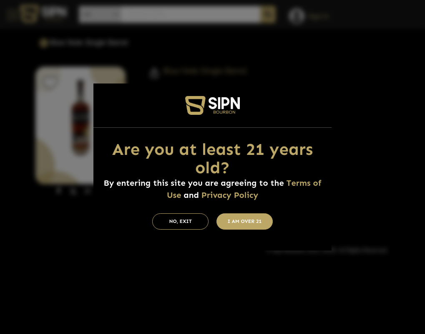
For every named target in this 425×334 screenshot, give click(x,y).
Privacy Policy (229, 195)
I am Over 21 (245, 221)
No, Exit (180, 221)
